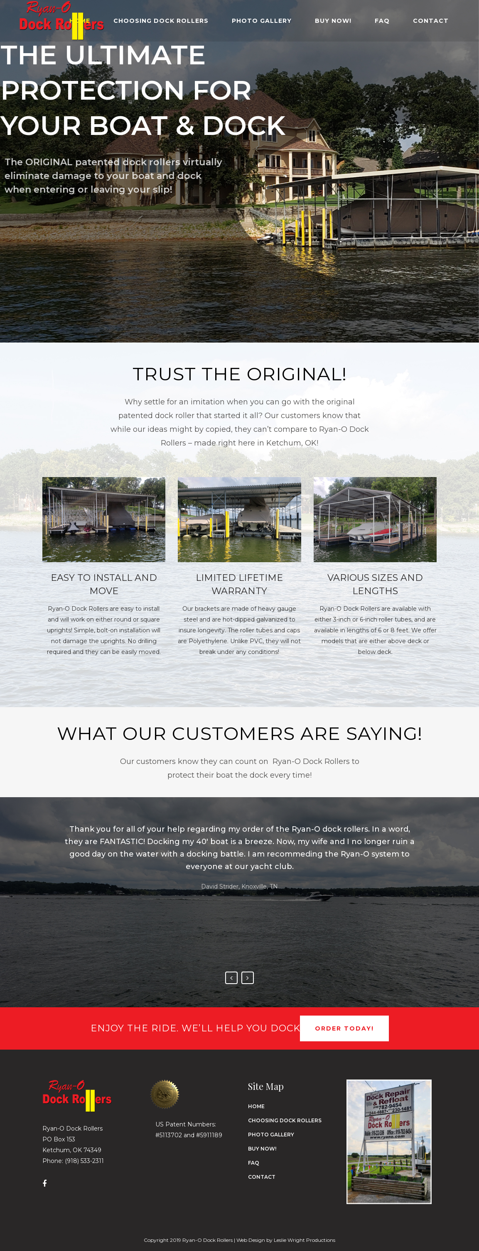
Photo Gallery (271, 1134)
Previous (231, 978)
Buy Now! (262, 1149)
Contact (261, 1177)
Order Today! (344, 1028)
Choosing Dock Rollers (285, 1120)
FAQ (253, 1163)
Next (247, 978)
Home (256, 1106)
